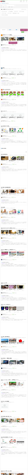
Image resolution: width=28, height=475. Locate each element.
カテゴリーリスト (23, 9)
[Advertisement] (14, 22)
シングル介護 (10, 11)
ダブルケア (16, 11)
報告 (15, 87)
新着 (16, 29)
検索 (15, 5)
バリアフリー (3, 13)
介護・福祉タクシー (16, 13)
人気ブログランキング (3, 1)
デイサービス (21, 11)
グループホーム (4, 11)
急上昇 (10, 29)
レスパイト (9, 13)
